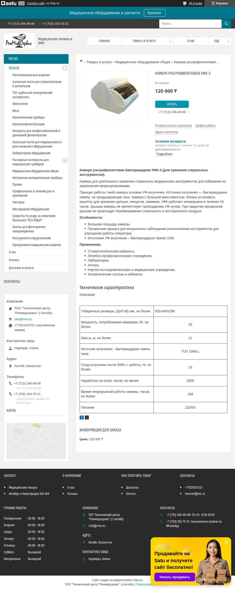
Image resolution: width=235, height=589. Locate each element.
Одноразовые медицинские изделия (36, 245)
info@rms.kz (23, 319)
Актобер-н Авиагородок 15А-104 (29, 494)
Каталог (155, 13)
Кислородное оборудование (30, 209)
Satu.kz (138, 580)
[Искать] (226, 23)
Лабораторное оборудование (31, 153)
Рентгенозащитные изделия (31, 75)
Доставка (132, 488)
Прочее (17, 185)
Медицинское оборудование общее (142, 62)
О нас (191, 41)
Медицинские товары (23, 488)
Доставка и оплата (21, 268)
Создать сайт (36, 3)
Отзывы (14, 260)
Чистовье (18, 202)
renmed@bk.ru (195, 494)
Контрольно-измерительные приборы (37, 178)
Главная (104, 41)
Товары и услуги (144, 41)
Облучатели (20, 104)
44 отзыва (195, 3)
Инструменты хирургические (31, 238)
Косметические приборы (28, 118)
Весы (15, 111)
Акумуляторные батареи (28, 124)
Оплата (131, 494)
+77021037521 (193, 488)
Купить (172, 104)
